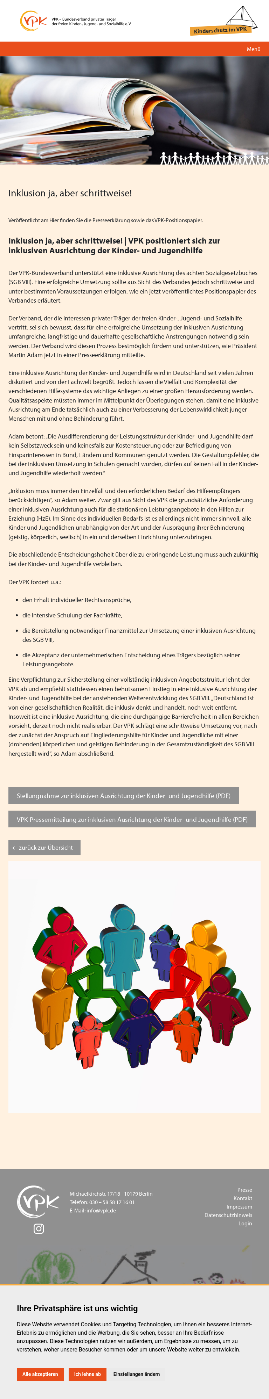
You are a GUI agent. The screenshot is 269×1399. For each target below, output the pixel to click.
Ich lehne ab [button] (87, 1374)
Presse (244, 1189)
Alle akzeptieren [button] (40, 1374)
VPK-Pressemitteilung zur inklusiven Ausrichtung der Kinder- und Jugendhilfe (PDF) (132, 819)
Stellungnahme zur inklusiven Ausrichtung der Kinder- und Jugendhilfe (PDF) (123, 795)
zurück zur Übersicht (46, 847)
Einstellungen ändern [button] (136, 1374)
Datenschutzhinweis (228, 1214)
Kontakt (243, 1198)
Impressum (239, 1206)
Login (245, 1223)
